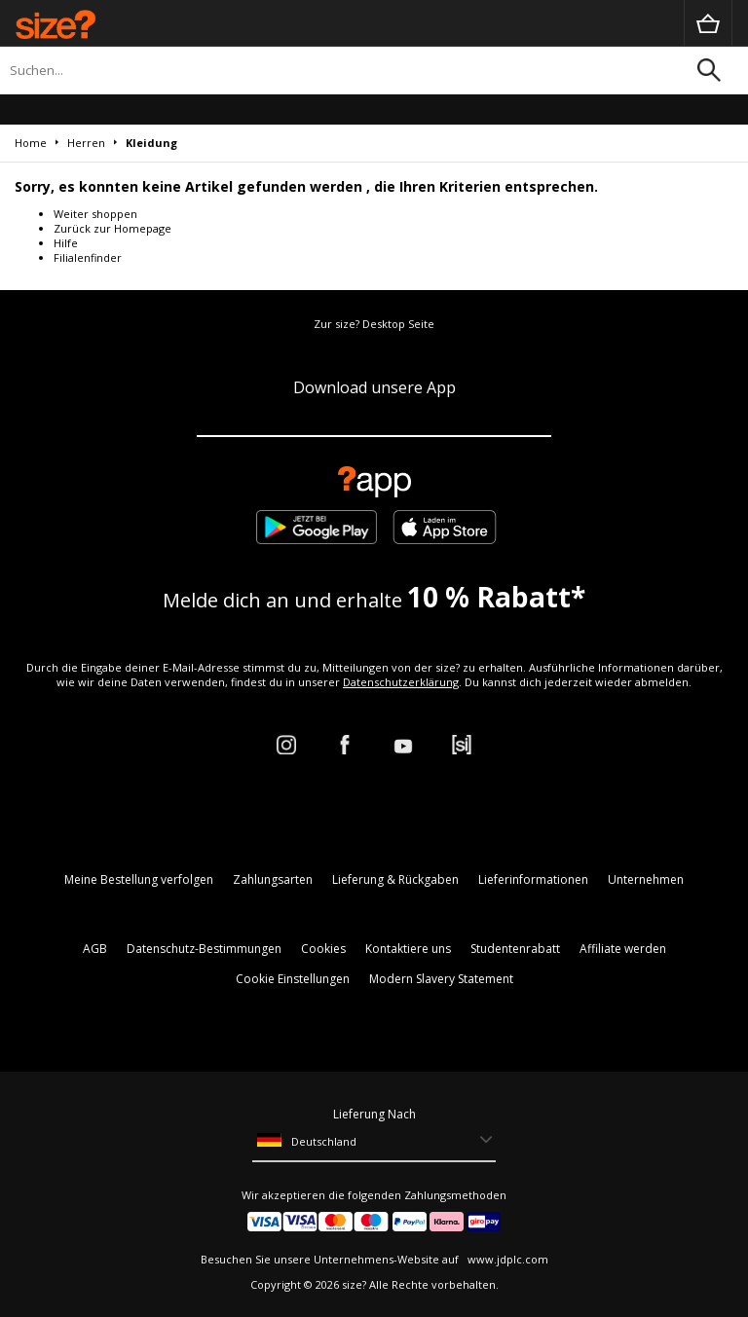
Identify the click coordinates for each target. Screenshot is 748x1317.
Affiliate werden (623, 948)
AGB (95, 948)
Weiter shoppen (95, 213)
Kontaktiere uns (408, 948)
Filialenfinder (88, 257)
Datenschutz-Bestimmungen (204, 948)
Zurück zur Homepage (112, 228)
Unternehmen (646, 879)
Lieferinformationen (533, 879)
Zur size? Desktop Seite (374, 323)
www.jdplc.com (506, 1259)
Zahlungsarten (273, 879)
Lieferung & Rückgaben (395, 879)
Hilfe (66, 243)
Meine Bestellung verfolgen (138, 879)
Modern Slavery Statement (441, 978)
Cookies (323, 948)
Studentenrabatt (515, 948)
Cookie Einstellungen (293, 978)
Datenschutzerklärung (401, 682)
